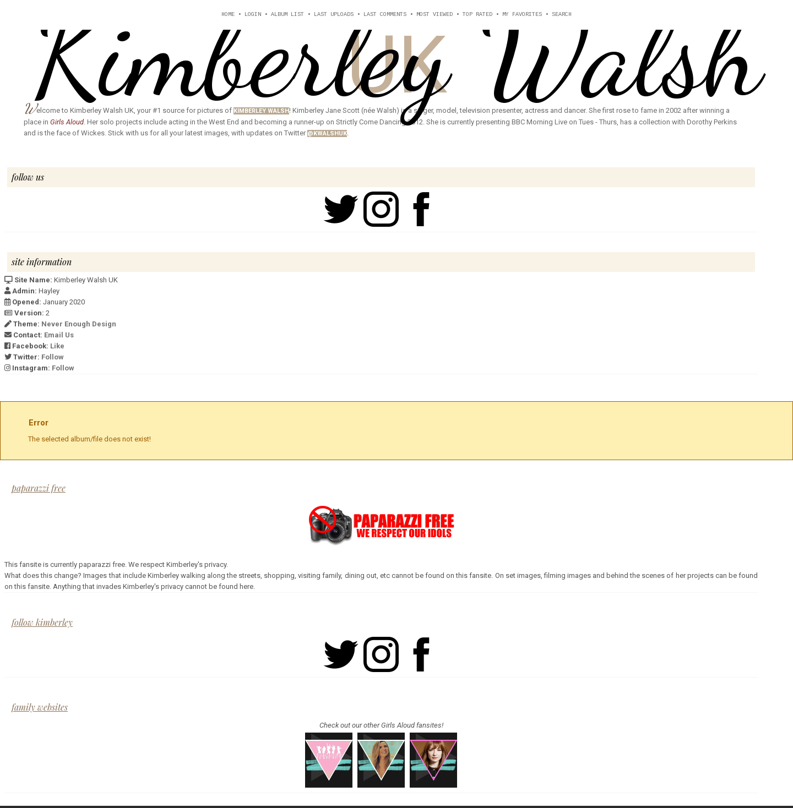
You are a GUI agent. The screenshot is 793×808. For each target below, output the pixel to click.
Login (253, 15)
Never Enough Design (78, 324)
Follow (52, 357)
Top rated (477, 15)
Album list (287, 15)
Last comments (384, 15)
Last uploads (334, 15)
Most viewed (434, 15)
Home (228, 15)
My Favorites (522, 15)
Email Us (59, 335)
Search (562, 15)
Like (57, 346)
